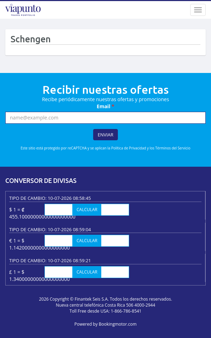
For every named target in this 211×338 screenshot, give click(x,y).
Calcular (87, 210)
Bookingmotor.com (118, 324)
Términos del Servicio (172, 148)
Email (105, 106)
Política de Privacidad (128, 148)
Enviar (106, 134)
